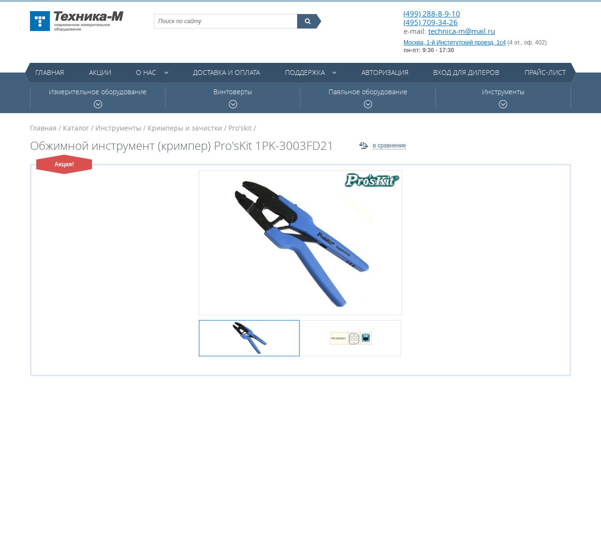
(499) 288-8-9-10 (432, 13)
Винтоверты (232, 98)
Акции (100, 72)
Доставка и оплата (226, 72)
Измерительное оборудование (98, 98)
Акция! (64, 164)
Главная (49, 72)
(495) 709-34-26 (431, 22)
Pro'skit (240, 127)
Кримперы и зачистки (185, 127)
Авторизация (384, 72)
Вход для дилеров (466, 72)
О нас (146, 72)
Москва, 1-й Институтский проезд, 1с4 (455, 42)
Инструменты (503, 98)
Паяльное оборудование (368, 98)
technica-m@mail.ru (461, 31)
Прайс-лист (545, 72)
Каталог (76, 127)
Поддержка (305, 72)
